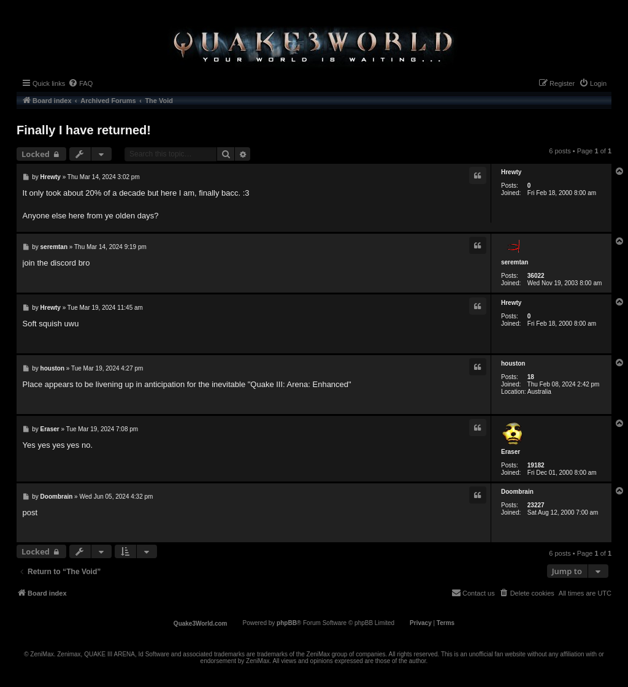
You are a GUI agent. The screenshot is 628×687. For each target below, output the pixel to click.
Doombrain (517, 491)
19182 (536, 465)
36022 (536, 275)
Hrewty (511, 172)
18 (530, 377)
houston (513, 363)
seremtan (514, 262)
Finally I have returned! (84, 130)
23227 (536, 505)
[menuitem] (80, 83)
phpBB (287, 623)
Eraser (510, 451)
